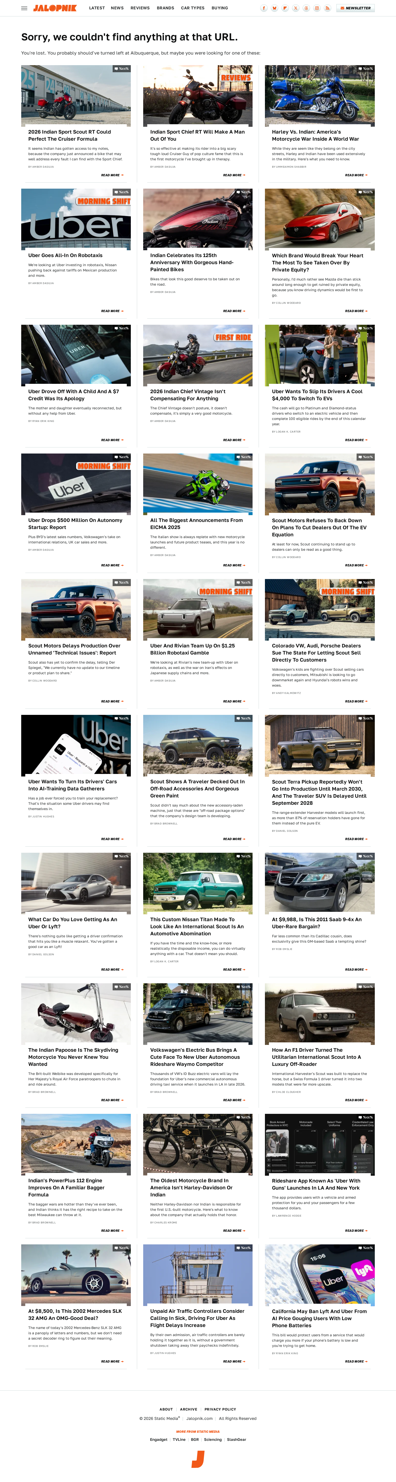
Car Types (193, 8)
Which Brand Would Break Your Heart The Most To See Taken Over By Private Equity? (317, 263)
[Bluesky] (274, 8)
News (117, 8)
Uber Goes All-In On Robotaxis (65, 255)
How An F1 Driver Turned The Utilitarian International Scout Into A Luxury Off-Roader (316, 1057)
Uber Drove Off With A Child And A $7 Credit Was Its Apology (73, 394)
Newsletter (356, 8)
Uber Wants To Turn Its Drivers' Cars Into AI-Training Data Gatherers (72, 785)
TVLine (179, 1439)
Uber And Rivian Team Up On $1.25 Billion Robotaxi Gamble (192, 649)
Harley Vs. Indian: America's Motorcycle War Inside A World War (315, 135)
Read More (110, 175)
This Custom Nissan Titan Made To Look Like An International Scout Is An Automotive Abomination (197, 926)
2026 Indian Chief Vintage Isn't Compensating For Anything (188, 394)
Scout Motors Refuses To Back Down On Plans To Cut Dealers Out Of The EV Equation (319, 527)
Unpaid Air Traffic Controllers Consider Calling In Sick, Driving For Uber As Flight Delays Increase (197, 1318)
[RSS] (327, 8)
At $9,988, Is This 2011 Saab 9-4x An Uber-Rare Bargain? (317, 923)
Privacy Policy (220, 1409)
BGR (195, 1439)
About (166, 1409)
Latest (97, 8)
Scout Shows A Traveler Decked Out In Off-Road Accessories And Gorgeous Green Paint (197, 788)
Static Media (166, 1418)
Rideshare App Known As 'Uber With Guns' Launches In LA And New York (316, 1184)
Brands (165, 8)
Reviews (140, 8)
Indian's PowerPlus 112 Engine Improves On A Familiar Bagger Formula (66, 1187)
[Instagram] (317, 8)
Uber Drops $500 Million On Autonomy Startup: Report (75, 523)
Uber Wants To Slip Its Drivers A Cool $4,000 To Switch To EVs (317, 394)
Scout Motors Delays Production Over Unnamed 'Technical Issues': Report (74, 649)
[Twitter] (296, 8)
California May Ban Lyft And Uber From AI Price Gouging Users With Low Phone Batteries (319, 1318)
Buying (220, 8)
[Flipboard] (285, 8)
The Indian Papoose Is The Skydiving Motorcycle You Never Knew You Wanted (73, 1057)
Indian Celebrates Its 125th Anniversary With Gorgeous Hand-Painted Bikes (192, 262)
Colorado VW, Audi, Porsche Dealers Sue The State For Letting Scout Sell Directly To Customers (316, 653)
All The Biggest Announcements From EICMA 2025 (196, 523)
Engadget (158, 1439)
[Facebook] (264, 8)
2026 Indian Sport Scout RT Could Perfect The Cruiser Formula (69, 135)
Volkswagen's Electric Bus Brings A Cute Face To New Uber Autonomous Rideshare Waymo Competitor (195, 1057)
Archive (188, 1409)
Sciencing (213, 1439)
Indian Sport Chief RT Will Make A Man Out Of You (197, 135)
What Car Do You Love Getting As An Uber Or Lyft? (72, 923)
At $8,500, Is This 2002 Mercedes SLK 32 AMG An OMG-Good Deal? (75, 1314)
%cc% (124, 68)
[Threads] (306, 8)
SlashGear (236, 1439)
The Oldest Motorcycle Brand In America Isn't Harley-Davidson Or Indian (191, 1187)
